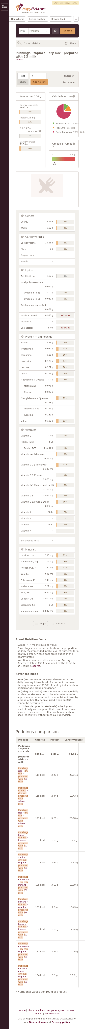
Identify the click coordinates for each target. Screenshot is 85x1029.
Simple (42, 623)
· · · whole (24, 796)
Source (70, 1010)
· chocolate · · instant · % (24, 885)
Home (22, 1010)
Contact (38, 1013)
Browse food (58, 19)
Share (73, 43)
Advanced (61, 623)
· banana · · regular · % (24, 907)
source (36, 666)
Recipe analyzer (37, 19)
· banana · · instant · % (24, 929)
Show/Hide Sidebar (4, 7)
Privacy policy (61, 1022)
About (31, 1010)
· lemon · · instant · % (24, 840)
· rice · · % (24, 775)
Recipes (40, 1010)
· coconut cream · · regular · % (24, 975)
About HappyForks (14, 19)
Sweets (19, 60)
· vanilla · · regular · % (24, 862)
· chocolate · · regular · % (24, 951)
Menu (76, 19)
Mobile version (52, 1013)
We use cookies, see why (65, 3)
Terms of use (37, 1022)
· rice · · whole (24, 818)
